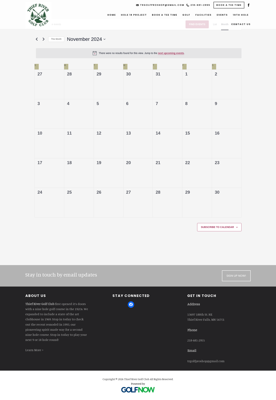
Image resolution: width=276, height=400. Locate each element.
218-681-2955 (200, 5)
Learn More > (34, 350)
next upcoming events (171, 53)
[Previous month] (36, 39)
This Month (56, 39)
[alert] (139, 53)
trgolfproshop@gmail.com (162, 5)
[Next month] (43, 39)
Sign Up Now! (236, 276)
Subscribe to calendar (217, 227)
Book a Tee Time (229, 5)
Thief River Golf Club (38, 15)
